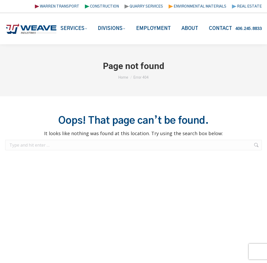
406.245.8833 (248, 29)
